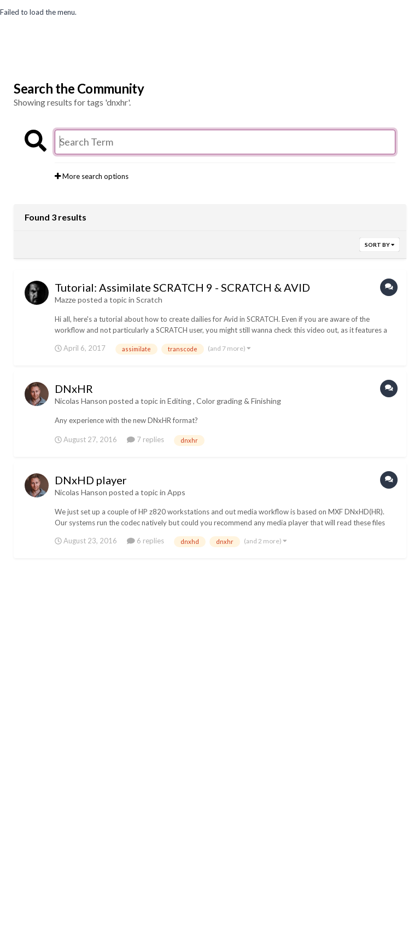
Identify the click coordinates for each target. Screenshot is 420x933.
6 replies (145, 540)
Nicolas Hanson (81, 400)
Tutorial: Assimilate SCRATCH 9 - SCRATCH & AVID (182, 287)
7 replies (145, 439)
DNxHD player (91, 479)
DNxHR (74, 388)
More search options (92, 176)
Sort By (379, 244)
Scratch (149, 299)
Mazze (65, 299)
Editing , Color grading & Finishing (224, 400)
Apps (176, 492)
